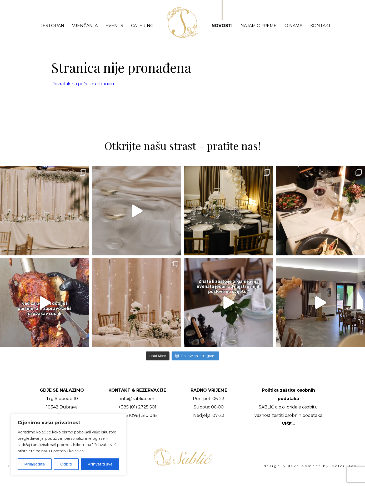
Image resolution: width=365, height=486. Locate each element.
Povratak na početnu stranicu (83, 83)
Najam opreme (259, 25)
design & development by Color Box (310, 466)
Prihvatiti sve (100, 464)
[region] (68, 444)
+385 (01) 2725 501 (137, 407)
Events (114, 25)
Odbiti (66, 464)
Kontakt (320, 25)
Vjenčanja (85, 25)
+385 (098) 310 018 (137, 415)
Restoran (51, 25)
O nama (293, 25)
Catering (142, 25)
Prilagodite (34, 464)
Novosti (222, 25)
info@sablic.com (137, 398)
